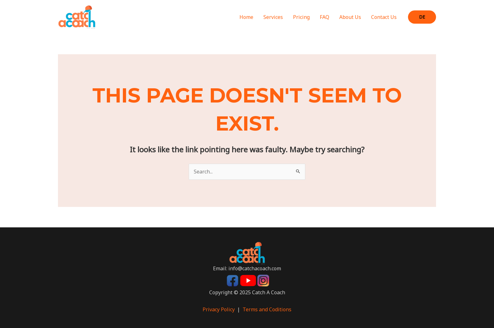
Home (246, 17)
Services (273, 17)
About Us (350, 17)
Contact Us (384, 17)
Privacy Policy (219, 309)
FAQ (324, 17)
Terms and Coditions (267, 309)
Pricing (301, 17)
